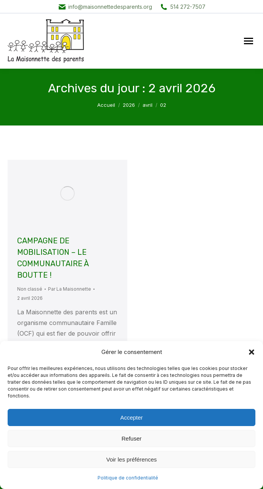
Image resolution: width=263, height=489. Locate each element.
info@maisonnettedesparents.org (110, 6)
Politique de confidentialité (128, 478)
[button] (251, 352)
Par (69, 289)
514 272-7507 (187, 6)
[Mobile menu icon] (248, 41)
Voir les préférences (131, 459)
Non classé (29, 289)
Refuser (132, 438)
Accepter (131, 417)
